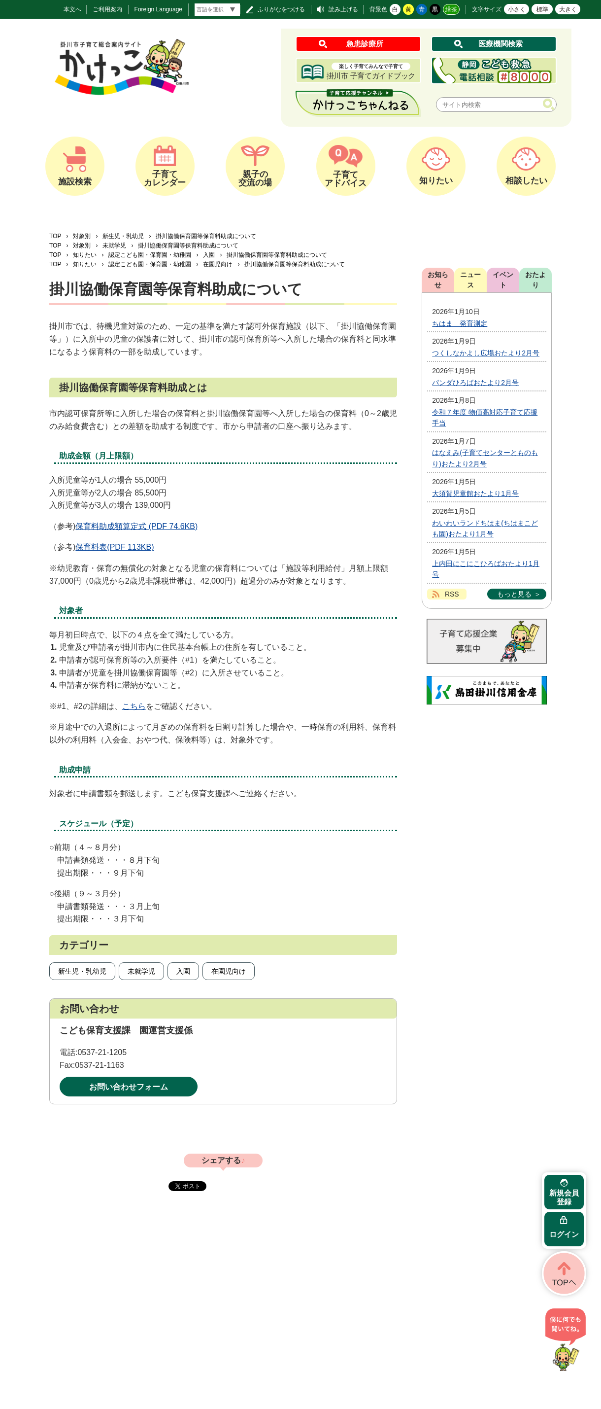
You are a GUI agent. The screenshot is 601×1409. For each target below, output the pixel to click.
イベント (503, 280)
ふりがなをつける (281, 9)
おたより (535, 280)
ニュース (470, 280)
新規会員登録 (564, 1197)
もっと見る (514, 594)
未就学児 (114, 245)
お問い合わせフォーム (128, 1087)
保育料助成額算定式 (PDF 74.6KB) (136, 526)
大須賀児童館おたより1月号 (475, 493)
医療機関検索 (500, 43)
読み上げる (343, 9)
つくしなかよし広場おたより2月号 (485, 353)
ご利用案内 (107, 9)
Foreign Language (158, 9)
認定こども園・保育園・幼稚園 (149, 254)
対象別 (82, 236)
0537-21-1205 (102, 1052)
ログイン (564, 1234)
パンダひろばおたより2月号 (475, 383)
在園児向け (218, 264)
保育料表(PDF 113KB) (114, 547)
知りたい (85, 254)
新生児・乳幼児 (123, 236)
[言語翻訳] (217, 9)
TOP (55, 236)
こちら (134, 706)
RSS (452, 594)
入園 (209, 254)
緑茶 (451, 9)
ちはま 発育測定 (459, 323)
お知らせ (438, 280)
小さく (517, 9)
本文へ (72, 9)
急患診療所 (364, 43)
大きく (568, 9)
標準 (542, 9)
